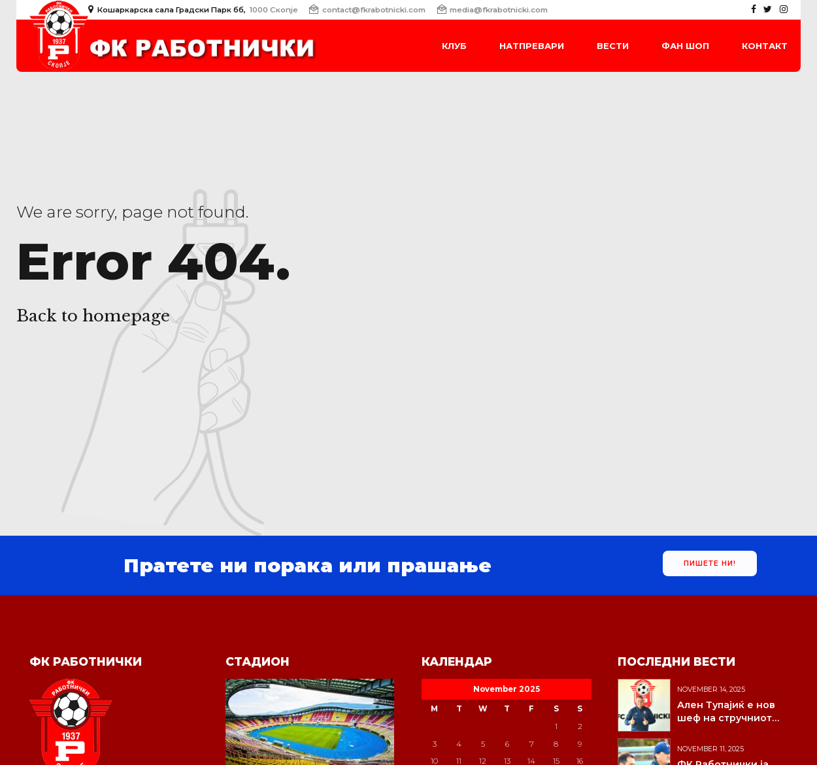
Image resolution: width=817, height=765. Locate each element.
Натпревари (531, 46)
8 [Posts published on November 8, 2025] (556, 744)
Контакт (765, 46)
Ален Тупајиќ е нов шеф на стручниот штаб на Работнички (730, 718)
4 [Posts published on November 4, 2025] (458, 744)
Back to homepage (93, 316)
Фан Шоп (685, 46)
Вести (613, 46)
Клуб (454, 46)
